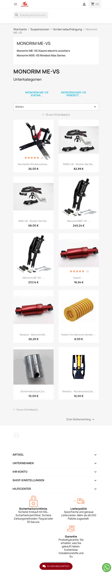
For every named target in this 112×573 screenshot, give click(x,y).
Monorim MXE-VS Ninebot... (73, 94)
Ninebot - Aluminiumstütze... (78, 391)
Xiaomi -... (78, 277)
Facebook (16, 435)
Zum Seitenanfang (80, 419)
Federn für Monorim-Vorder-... (78, 334)
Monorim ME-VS (34, 43)
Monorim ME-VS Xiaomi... (36, 94)
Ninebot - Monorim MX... (33, 334)
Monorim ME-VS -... (33, 277)
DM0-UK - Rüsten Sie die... (33, 221)
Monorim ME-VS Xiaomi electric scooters (43, 51)
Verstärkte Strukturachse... (33, 164)
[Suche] (30, 15)
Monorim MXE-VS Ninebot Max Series (41, 55)
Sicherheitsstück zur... (33, 391)
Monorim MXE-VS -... (78, 221)
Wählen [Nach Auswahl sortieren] (56, 107)
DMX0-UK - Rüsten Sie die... (78, 164)
